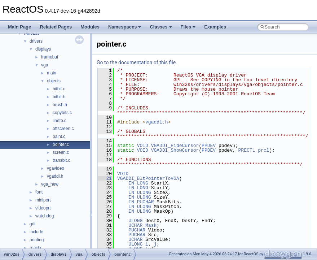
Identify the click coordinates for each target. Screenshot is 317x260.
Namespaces (124, 27)
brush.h (60, 104)
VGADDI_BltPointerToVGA (148, 178)
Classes (161, 27)
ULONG (144, 192)
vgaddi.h (55, 176)
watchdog (44, 215)
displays (43, 49)
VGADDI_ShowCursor (175, 150)
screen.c (61, 152)
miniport (43, 200)
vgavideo (55, 168)
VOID (142, 145)
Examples (215, 27)
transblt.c (61, 160)
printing (37, 239)
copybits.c (62, 112)
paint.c (59, 136)
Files (188, 27)
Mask (151, 225)
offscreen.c (63, 128)
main (51, 72)
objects (54, 80)
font (39, 192)
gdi (32, 223)
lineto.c (59, 120)
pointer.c (61, 144)
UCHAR (135, 225)
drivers (36, 41)
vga (44, 65)
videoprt (43, 208)
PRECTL (246, 150)
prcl (263, 150)
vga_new (49, 184)
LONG (142, 183)
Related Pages (56, 27)
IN (131, 183)
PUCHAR (145, 202)
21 (105, 178)
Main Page (19, 27)
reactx (35, 247)
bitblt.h (59, 96)
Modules (90, 27)
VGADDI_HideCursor (175, 145)
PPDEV (209, 145)
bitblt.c (59, 88)
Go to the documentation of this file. (137, 62)
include (36, 231)
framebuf (49, 57)
